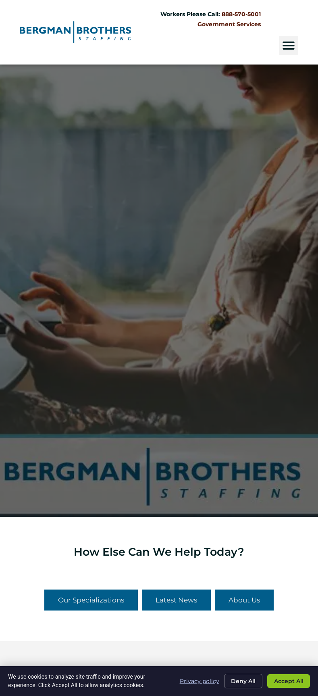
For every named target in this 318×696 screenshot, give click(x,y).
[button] (288, 45)
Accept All (288, 681)
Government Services (228, 24)
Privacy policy (196, 680)
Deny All (241, 681)
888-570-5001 (240, 14)
